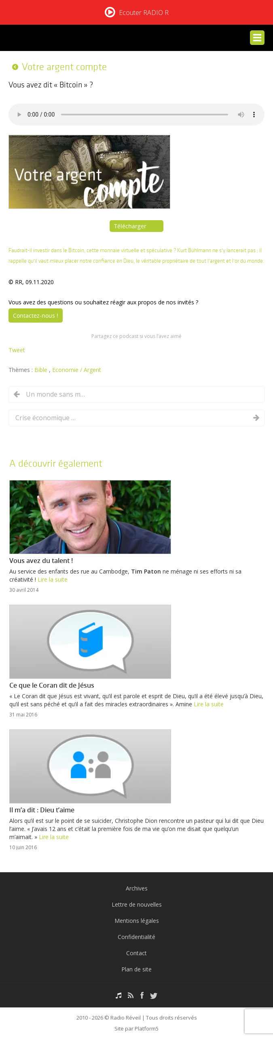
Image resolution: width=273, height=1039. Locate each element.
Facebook (142, 995)
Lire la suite (53, 579)
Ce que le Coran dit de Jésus (51, 685)
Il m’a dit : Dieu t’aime (41, 809)
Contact (136, 953)
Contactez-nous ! (35, 315)
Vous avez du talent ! (41, 560)
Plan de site (136, 969)
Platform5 (147, 1028)
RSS (131, 995)
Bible (41, 370)
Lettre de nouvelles (137, 904)
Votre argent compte (64, 67)
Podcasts (118, 995)
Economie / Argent (76, 370)
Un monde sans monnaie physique (56, 394)
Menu (257, 37)
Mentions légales (136, 920)
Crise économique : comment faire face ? (45, 417)
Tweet (16, 350)
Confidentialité (136, 937)
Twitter (153, 995)
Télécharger (130, 226)
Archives (137, 888)
